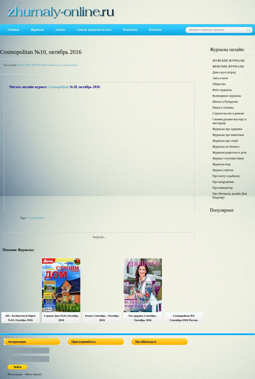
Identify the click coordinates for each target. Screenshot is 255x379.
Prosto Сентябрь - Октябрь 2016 (102, 318)
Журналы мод (221, 164)
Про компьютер (222, 188)
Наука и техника (223, 107)
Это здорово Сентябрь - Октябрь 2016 (143, 318)
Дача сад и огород (224, 72)
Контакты (130, 29)
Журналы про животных (228, 135)
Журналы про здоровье (227, 129)
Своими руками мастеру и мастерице (229, 121)
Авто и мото (220, 78)
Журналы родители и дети (229, 152)
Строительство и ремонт (228, 113)
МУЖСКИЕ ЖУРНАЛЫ (228, 60)
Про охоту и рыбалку (226, 176)
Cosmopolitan (70, 64)
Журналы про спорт (225, 141)
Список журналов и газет (94, 29)
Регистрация (15, 374)
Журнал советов (222, 170)
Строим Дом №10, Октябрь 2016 (61, 318)
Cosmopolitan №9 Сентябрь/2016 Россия (184, 318)
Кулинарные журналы (226, 96)
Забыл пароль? (33, 374)
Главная (13, 29)
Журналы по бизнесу (226, 146)
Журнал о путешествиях (228, 158)
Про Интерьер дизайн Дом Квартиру (229, 195)
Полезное (155, 29)
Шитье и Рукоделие (225, 101)
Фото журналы (222, 90)
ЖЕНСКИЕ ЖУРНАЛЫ (31, 64)
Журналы (37, 29)
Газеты (60, 29)
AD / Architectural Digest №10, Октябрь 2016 (20, 318)
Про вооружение (223, 182)
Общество (219, 84)
